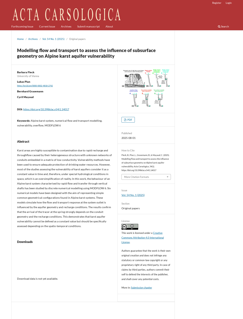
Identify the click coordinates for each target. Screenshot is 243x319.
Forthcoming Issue (22, 26)
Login (229, 2)
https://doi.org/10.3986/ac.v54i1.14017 (46, 109)
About (109, 26)
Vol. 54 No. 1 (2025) (53, 38)
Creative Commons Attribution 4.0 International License (143, 237)
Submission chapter (141, 287)
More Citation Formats (136, 176)
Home (20, 38)
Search (223, 26)
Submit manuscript (88, 26)
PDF (129, 119)
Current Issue (47, 26)
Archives (66, 26)
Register (216, 2)
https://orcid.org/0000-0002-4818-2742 (35, 86)
